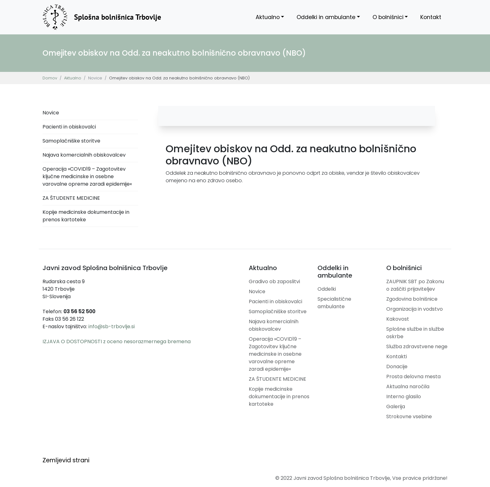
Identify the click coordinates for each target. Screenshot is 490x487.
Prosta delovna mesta (413, 376)
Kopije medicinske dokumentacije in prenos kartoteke (85, 215)
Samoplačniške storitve (71, 140)
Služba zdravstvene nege (417, 346)
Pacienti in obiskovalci (69, 126)
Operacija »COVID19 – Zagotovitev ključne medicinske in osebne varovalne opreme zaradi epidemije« (87, 176)
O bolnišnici (387, 17)
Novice (50, 112)
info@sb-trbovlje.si (111, 326)
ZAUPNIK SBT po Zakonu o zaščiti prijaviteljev (415, 285)
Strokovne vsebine (409, 416)
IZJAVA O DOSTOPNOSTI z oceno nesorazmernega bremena (116, 341)
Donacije (397, 366)
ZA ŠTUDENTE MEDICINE (71, 198)
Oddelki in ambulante (326, 17)
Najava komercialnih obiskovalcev (84, 154)
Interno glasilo (403, 396)
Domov (49, 78)
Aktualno (268, 17)
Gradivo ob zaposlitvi (274, 281)
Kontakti (396, 356)
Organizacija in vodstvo (414, 309)
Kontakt (430, 17)
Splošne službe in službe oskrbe (415, 332)
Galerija (395, 406)
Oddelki (327, 289)
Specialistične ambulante (334, 302)
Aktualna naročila (407, 386)
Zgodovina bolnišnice (412, 299)
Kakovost (397, 319)
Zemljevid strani (65, 460)
